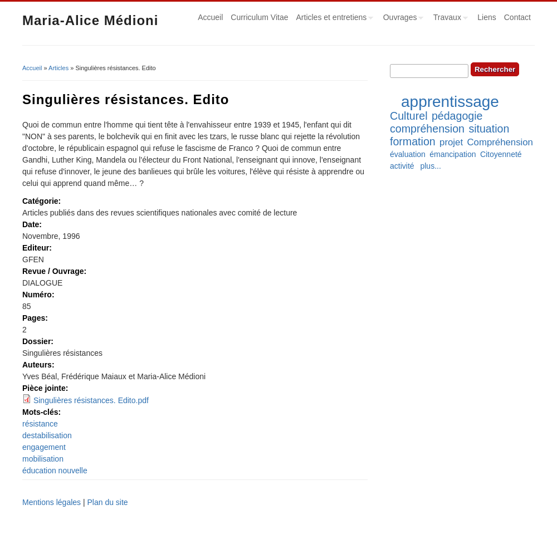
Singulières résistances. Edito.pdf (91, 400)
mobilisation (42, 458)
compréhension (427, 128)
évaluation (408, 154)
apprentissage (450, 101)
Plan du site (107, 502)
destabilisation (47, 435)
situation (488, 128)
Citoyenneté (501, 154)
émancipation (452, 154)
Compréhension (499, 142)
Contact (517, 17)
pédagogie (457, 116)
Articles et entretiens (333, 19)
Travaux (448, 19)
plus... (430, 165)
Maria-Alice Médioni (90, 20)
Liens (486, 17)
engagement (44, 447)
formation (413, 141)
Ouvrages (401, 19)
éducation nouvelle (54, 470)
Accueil (210, 17)
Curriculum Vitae (259, 17)
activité (402, 165)
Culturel (409, 116)
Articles (58, 68)
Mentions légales (51, 502)
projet (451, 142)
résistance (40, 423)
